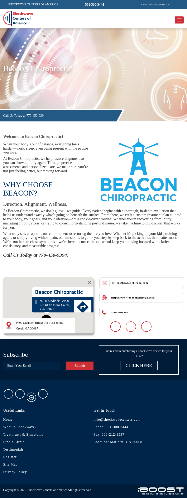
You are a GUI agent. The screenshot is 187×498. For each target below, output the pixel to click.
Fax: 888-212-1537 (109, 434)
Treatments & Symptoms (23, 434)
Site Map (10, 464)
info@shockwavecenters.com (117, 419)
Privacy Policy (15, 472)
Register (10, 457)
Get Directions (82, 315)
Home (8, 419)
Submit (80, 366)
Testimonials (13, 449)
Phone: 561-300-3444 (111, 427)
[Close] (90, 282)
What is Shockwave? (20, 427)
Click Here (138, 365)
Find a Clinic (13, 442)
